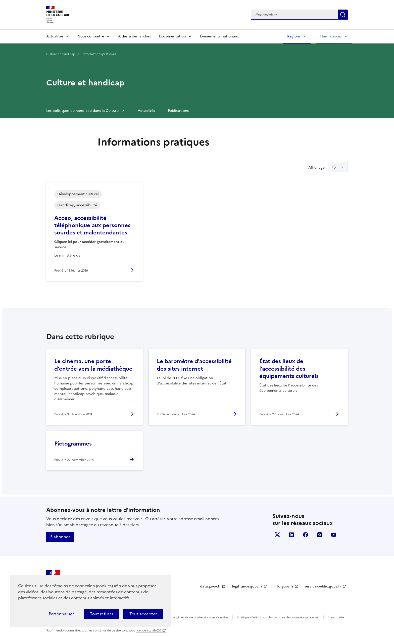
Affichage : (328, 167)
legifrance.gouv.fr (247, 586)
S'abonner (60, 537)
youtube (334, 535)
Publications (178, 110)
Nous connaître (90, 36)
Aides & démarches (134, 36)
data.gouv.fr (210, 586)
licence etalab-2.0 (148, 630)
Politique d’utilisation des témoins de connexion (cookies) (278, 617)
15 (334, 167)
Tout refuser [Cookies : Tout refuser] (101, 614)
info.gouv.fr (283, 586)
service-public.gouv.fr (323, 586)
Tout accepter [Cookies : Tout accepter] (143, 614)
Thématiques (331, 36)
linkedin (291, 535)
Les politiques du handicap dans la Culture (82, 110)
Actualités (54, 36)
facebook (306, 535)
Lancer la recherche (343, 15)
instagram (320, 535)
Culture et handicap (61, 54)
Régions (294, 36)
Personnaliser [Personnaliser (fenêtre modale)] (61, 614)
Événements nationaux (219, 36)
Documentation (172, 36)
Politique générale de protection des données (195, 617)
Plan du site (336, 617)
